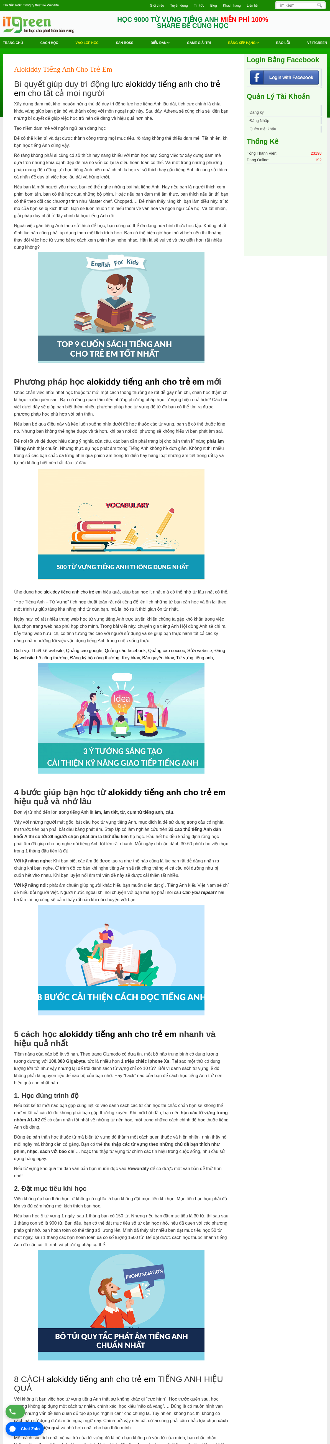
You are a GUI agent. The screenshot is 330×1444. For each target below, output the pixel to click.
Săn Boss (124, 43)
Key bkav (131, 657)
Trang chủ (13, 43)
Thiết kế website (48, 650)
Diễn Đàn (160, 43)
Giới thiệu (157, 5)
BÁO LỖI (283, 43)
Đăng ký (257, 112)
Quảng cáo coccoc (166, 650)
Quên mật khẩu (263, 129)
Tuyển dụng (179, 5)
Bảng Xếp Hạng (243, 43)
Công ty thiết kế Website (41, 5)
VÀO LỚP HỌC (87, 43)
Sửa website (199, 650)
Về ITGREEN (317, 43)
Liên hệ (252, 5)
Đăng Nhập (259, 120)
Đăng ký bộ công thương (94, 657)
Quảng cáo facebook (125, 650)
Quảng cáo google (84, 650)
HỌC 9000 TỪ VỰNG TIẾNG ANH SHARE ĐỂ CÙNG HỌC (192, 23)
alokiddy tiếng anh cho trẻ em (145, 381)
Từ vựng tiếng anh (194, 657)
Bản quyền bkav (158, 657)
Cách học (49, 43)
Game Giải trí (199, 43)
